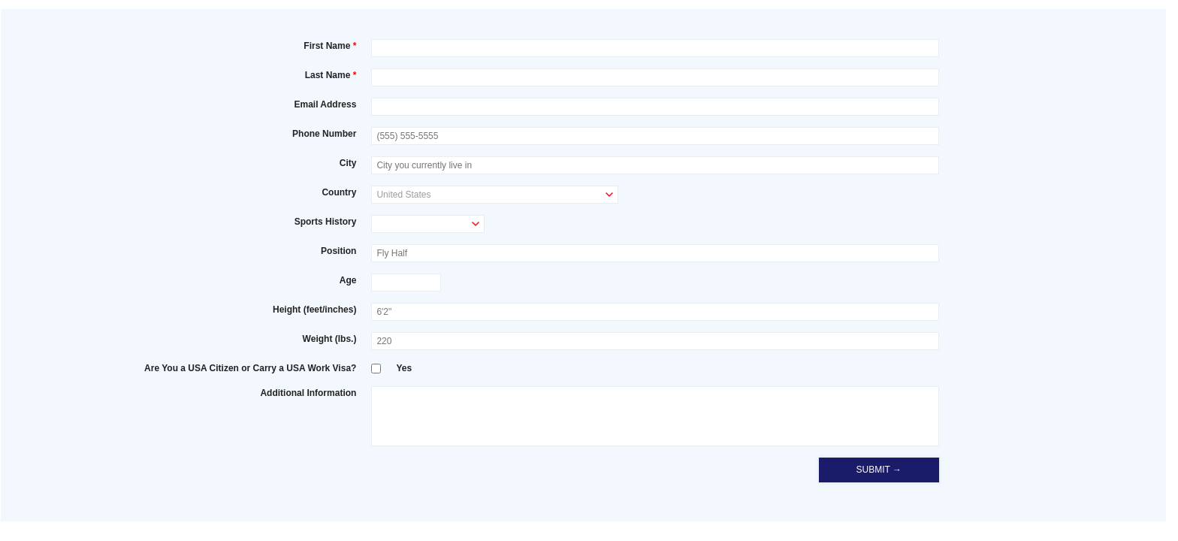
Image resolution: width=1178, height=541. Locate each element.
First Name (327, 46)
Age (348, 280)
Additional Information (308, 393)
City (348, 163)
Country (339, 192)
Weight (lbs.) (330, 339)
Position (338, 251)
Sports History (325, 221)
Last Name (328, 75)
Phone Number (324, 133)
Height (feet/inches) (314, 309)
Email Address (325, 104)
